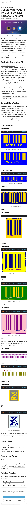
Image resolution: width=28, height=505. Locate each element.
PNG (8, 73)
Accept (14, 496)
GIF (16, 73)
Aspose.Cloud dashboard (7, 91)
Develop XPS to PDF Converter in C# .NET (14, 486)
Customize (8, 500)
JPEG (2, 73)
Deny (19, 500)
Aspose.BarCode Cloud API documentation (13, 447)
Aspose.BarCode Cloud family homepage (13, 451)
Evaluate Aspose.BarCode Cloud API (11, 445)
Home (3, 2)
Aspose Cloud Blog (9, 7)
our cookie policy (9, 494)
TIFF (5, 73)
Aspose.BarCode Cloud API (8, 65)
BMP (11, 73)
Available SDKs (6, 449)
